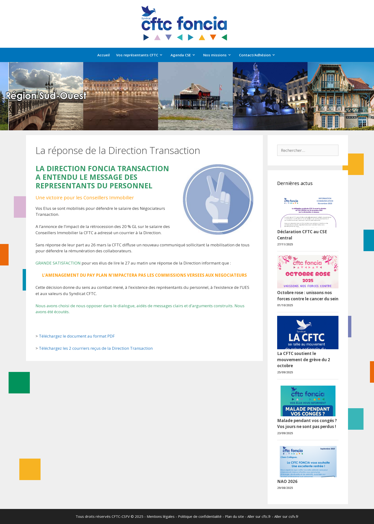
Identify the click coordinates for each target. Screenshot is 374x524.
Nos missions (219, 55)
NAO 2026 (287, 481)
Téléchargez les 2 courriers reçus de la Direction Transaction (96, 348)
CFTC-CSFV (121, 516)
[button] (7, 96)
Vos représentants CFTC (141, 55)
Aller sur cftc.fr (259, 516)
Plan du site (234, 516)
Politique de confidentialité (200, 516)
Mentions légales (161, 516)
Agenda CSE (185, 55)
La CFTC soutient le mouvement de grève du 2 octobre (303, 359)
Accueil (103, 55)
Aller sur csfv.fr (286, 516)
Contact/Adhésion (259, 55)
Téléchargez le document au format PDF (77, 336)
